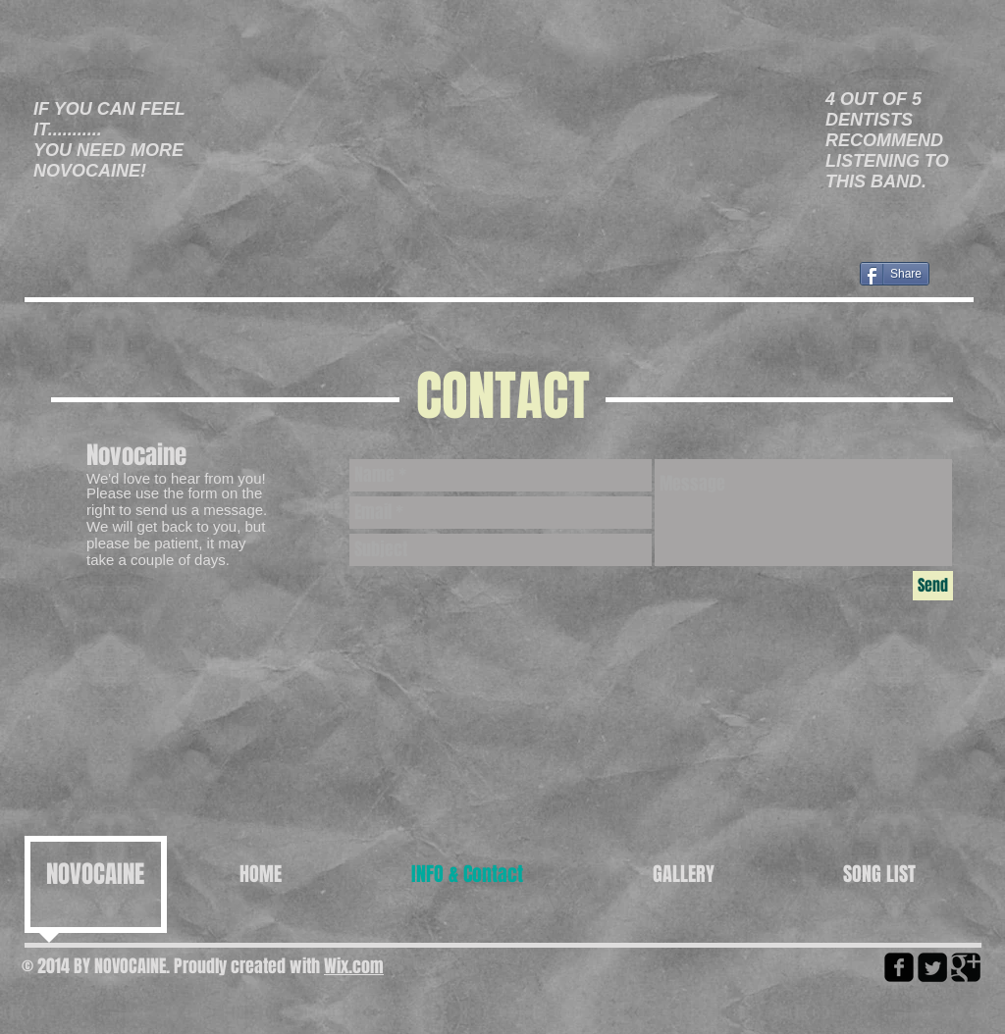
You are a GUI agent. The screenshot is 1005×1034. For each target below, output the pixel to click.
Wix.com (354, 966)
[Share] (894, 273)
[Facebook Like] (173, 291)
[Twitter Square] (932, 967)
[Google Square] (965, 967)
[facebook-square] (899, 967)
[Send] (933, 585)
